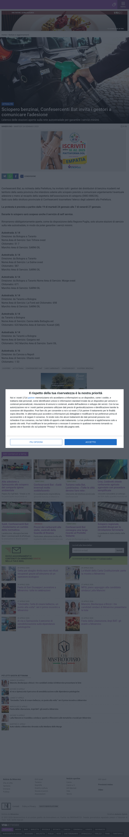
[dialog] (65, 418)
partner (31, 398)
